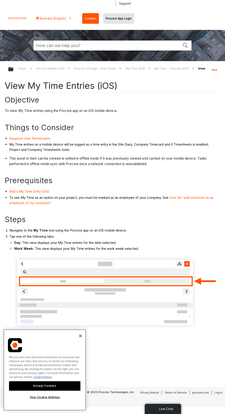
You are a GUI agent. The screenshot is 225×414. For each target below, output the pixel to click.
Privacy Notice (149, 392)
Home (22, 68)
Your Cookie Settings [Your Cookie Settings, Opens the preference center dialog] (45, 397)
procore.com (17, 18)
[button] (185, 45)
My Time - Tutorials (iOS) (172, 68)
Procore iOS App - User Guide (95, 68)
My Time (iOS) (136, 68)
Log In (218, 392)
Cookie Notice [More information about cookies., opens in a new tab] (42, 377)
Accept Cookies (44, 385)
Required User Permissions (29, 138)
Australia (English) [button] (52, 18)
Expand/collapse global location (214, 68)
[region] (45, 369)
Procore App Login (119, 18)
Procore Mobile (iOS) (50, 68)
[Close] (80, 336)
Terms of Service (175, 392)
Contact (90, 18)
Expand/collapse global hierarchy (13, 69)
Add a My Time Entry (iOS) (29, 191)
